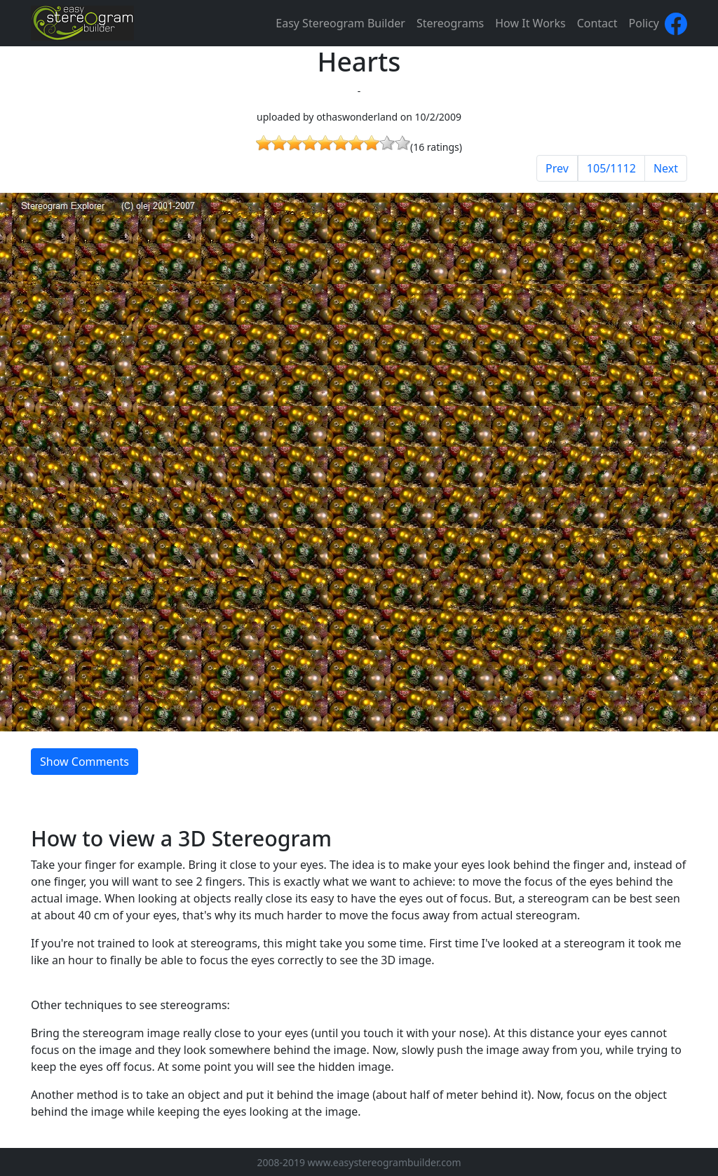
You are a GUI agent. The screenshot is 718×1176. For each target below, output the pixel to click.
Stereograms (450, 23)
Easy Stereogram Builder (340, 23)
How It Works (530, 23)
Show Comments (84, 761)
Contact (597, 23)
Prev (557, 168)
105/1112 (611, 168)
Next (665, 168)
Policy (644, 23)
